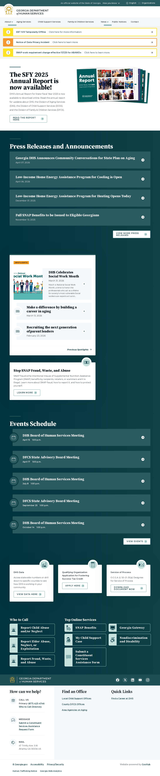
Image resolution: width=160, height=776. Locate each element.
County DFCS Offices (73, 704)
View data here (29, 594)
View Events (137, 541)
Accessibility (37, 764)
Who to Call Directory (30, 707)
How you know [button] (110, 3)
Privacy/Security (55, 764)
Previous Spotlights (77, 349)
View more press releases (131, 234)
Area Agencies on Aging (74, 710)
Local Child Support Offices (76, 698)
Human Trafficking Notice (25, 771)
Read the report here (28, 119)
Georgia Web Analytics (51, 771)
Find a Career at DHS (122, 698)
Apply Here (74, 585)
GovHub (146, 764)
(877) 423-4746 (36, 703)
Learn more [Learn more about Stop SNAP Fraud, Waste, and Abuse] (27, 392)
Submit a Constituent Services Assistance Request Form (30, 726)
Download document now (128, 588)
